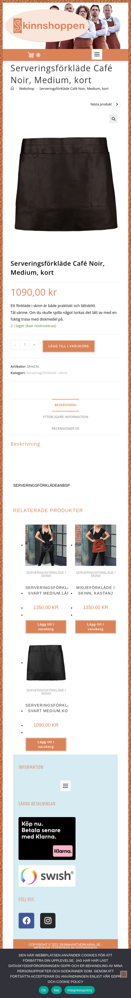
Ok (43, 990)
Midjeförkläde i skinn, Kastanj (95, 590)
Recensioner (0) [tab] (65, 428)
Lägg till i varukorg (68, 346)
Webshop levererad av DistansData (65, 948)
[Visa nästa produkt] (116, 104)
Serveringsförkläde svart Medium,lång (50, 590)
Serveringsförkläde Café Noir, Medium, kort (74, 88)
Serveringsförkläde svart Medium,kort (50, 708)
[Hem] (12, 88)
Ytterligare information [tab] (65, 417)
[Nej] (123, 974)
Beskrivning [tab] (66, 405)
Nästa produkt (101, 104)
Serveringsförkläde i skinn (47, 372)
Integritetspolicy (79, 990)
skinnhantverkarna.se (79, 945)
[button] (97, 54)
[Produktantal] (25, 344)
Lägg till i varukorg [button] (46, 627)
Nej (56, 990)
